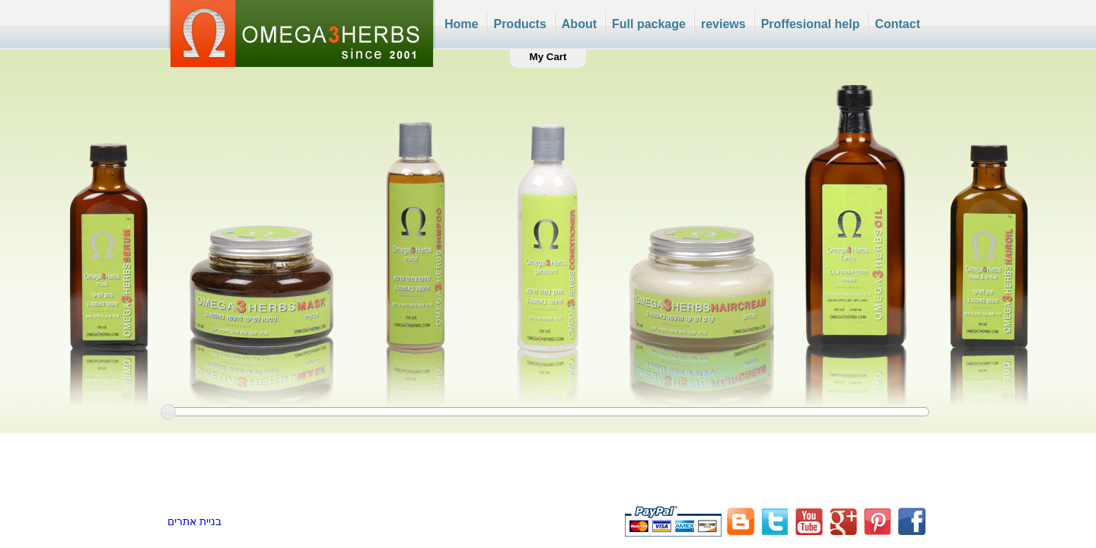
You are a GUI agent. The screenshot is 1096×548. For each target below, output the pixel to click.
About (579, 24)
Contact (897, 24)
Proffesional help (810, 24)
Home (461, 24)
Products (519, 24)
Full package (649, 24)
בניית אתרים (194, 521)
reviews (723, 24)
